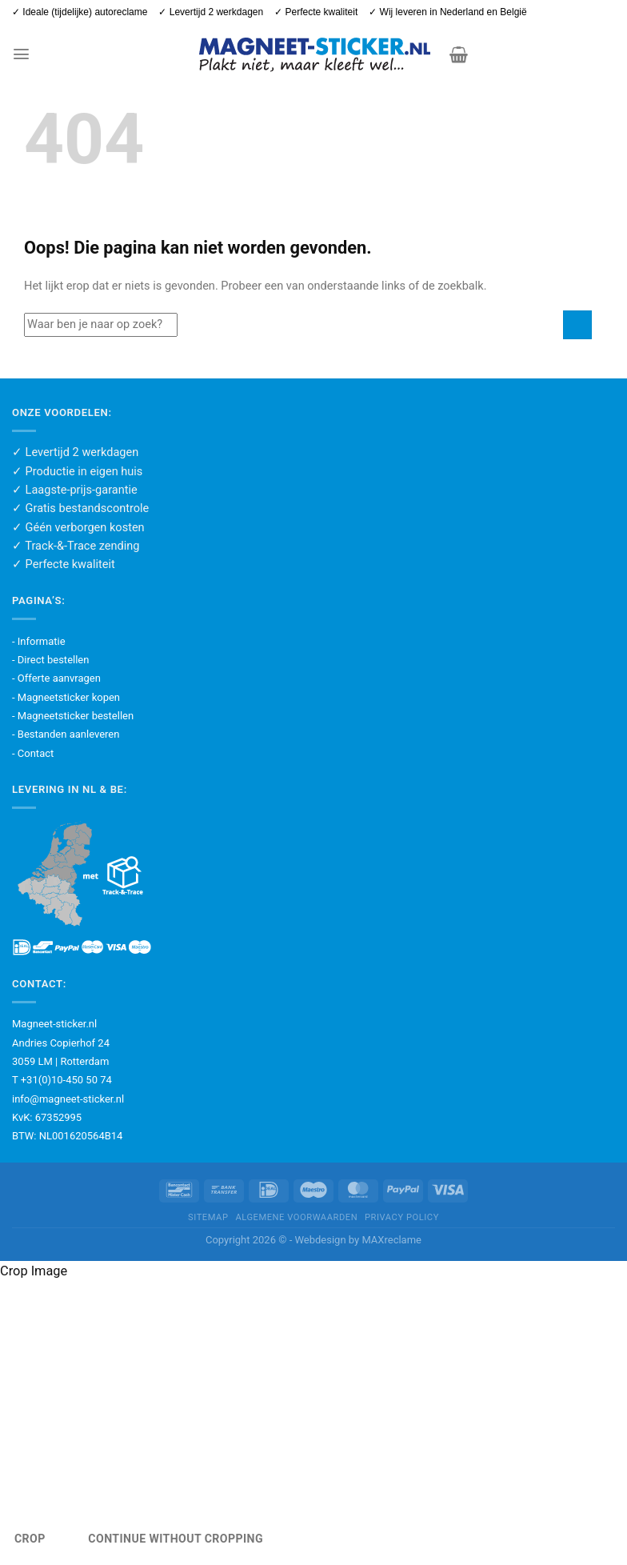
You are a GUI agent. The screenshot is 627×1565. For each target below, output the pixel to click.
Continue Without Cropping (175, 1538)
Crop (30, 1538)
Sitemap (208, 1217)
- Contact (33, 753)
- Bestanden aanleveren (65, 734)
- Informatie (39, 641)
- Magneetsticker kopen (66, 697)
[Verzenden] (577, 324)
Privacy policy (402, 1217)
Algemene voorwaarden (296, 1217)
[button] (21, 54)
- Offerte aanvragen (56, 678)
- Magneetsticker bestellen (73, 716)
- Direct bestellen (50, 660)
